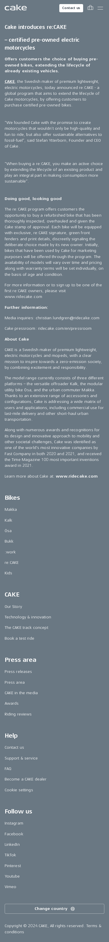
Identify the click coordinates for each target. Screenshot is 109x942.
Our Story (13, 606)
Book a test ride (19, 638)
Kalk (8, 520)
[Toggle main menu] (100, 8)
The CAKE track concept (26, 627)
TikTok (10, 855)
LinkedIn (12, 844)
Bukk (9, 541)
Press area (15, 682)
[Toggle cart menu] (90, 8)
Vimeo (11, 887)
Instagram (14, 823)
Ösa (8, 531)
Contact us (71, 8)
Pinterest (13, 866)
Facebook (14, 834)
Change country (55, 909)
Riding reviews (18, 714)
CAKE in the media (21, 693)
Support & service (21, 758)
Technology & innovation (28, 617)
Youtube (12, 876)
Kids (8, 573)
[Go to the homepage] (16, 8)
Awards (12, 703)
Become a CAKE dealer (26, 779)
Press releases (18, 671)
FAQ (8, 768)
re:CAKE (12, 562)
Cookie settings (19, 790)
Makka (11, 509)
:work (10, 552)
